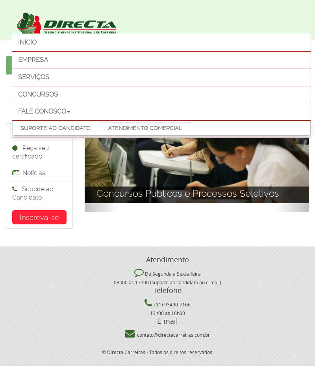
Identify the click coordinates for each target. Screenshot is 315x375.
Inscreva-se (39, 217)
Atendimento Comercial (145, 128)
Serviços (33, 77)
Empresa (33, 59)
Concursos (38, 94)
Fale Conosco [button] (44, 111)
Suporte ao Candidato (55, 128)
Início (27, 42)
